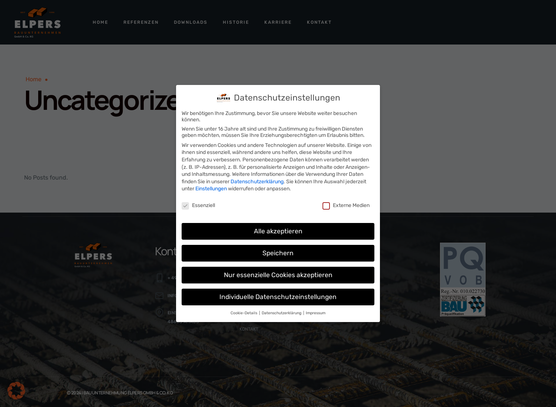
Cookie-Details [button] (244, 308)
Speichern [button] (278, 249)
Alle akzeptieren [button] (278, 227)
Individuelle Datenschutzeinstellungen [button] (278, 292)
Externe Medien (346, 201)
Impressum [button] (315, 308)
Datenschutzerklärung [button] (282, 308)
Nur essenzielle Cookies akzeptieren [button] (278, 271)
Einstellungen (211, 185)
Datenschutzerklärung (257, 177)
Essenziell (198, 201)
